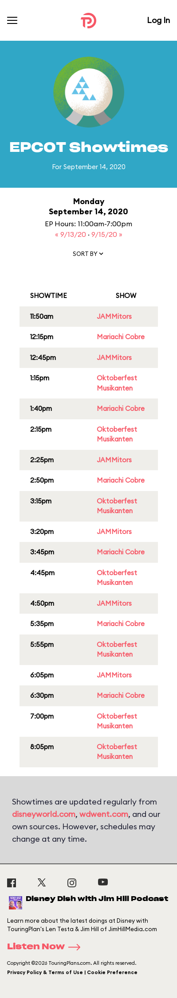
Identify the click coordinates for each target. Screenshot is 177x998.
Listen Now (46, 947)
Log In (158, 20)
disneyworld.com (43, 814)
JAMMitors (114, 316)
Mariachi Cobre (121, 337)
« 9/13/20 (71, 234)
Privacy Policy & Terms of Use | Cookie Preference (72, 972)
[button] (89, 255)
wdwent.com (103, 814)
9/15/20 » (106, 234)
